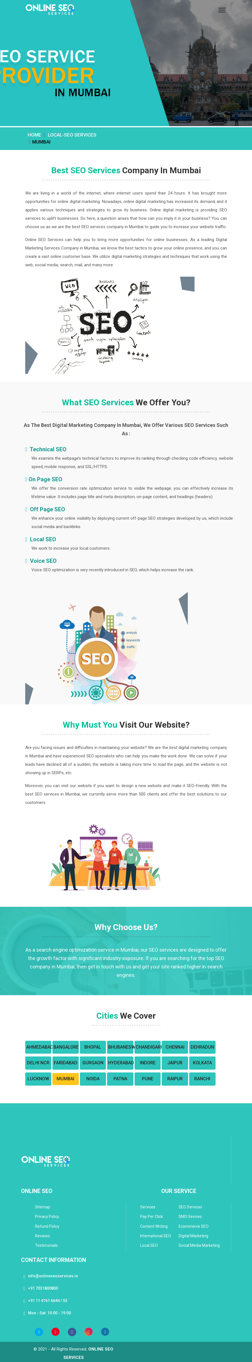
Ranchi (202, 1078)
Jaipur (174, 1062)
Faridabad (65, 1062)
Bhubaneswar (120, 1047)
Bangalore (66, 1047)
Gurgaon (92, 1062)
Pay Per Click (151, 1216)
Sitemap (42, 1207)
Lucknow (38, 1078)
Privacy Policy (47, 1216)
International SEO (155, 1236)
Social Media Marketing (199, 1245)
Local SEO (149, 1245)
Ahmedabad (38, 1047)
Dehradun (202, 1047)
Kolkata (202, 1062)
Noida (93, 1078)
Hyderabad (120, 1062)
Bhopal (92, 1047)
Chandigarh (148, 1047)
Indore (148, 1062)
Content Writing (154, 1226)
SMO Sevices (190, 1216)
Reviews (42, 1236)
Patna (120, 1078)
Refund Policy (47, 1226)
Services (147, 1207)
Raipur (175, 1078)
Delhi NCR (38, 1062)
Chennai (175, 1047)
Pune (147, 1078)
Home (34, 135)
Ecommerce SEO (194, 1226)
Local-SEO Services (72, 135)
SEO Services (190, 1207)
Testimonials (46, 1245)
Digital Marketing (193, 1236)
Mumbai (65, 1078)
